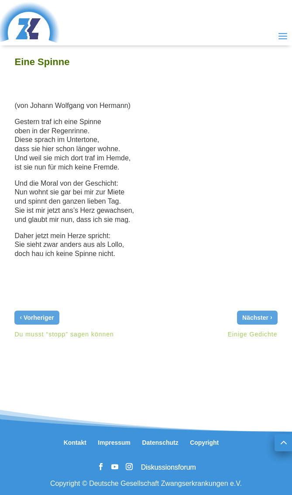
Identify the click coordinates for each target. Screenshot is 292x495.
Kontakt (75, 442)
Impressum (114, 442)
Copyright (204, 442)
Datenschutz (160, 442)
